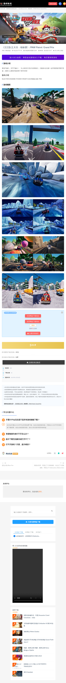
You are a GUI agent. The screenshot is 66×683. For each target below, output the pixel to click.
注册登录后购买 (33, 362)
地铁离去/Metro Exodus (31, 631)
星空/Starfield (28, 672)
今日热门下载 (19, 532)
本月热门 (38, 532)
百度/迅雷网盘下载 (33, 522)
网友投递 (8, 50)
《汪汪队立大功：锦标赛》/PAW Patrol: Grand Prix (28, 47)
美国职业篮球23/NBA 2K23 (33, 656)
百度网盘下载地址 (33, 316)
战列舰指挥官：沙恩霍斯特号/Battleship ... (28, 536)
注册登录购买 (33, 333)
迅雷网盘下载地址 (33, 321)
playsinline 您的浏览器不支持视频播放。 (27, 576)
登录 (40, 491)
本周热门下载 (29, 532)
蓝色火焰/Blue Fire (7, 465)
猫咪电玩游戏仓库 (11, 8)
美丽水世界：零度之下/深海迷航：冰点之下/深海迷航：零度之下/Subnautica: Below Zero (49, 466)
